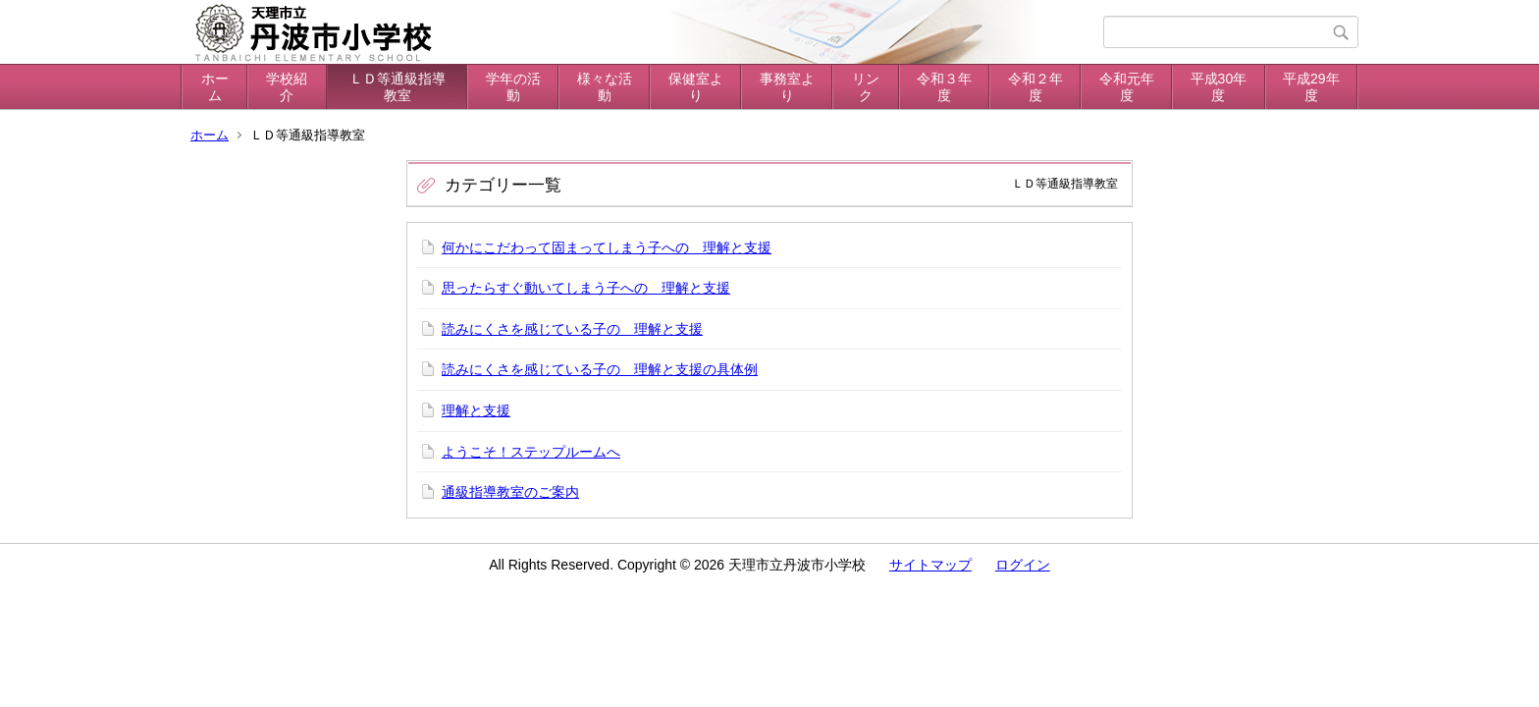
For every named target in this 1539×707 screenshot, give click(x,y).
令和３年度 (944, 87)
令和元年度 (1126, 87)
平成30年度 (1219, 87)
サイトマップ (930, 564)
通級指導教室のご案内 (510, 492)
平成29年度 (1311, 87)
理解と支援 (476, 410)
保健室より (695, 87)
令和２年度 (1035, 87)
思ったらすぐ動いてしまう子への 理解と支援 (586, 288)
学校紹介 (286, 87)
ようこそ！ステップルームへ (531, 452)
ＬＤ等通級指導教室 (397, 87)
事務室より (787, 87)
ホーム (215, 87)
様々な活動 (604, 87)
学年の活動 (513, 87)
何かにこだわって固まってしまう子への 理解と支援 (606, 247)
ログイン (1022, 564)
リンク (865, 87)
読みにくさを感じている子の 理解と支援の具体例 (600, 369)
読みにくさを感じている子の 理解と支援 (572, 329)
